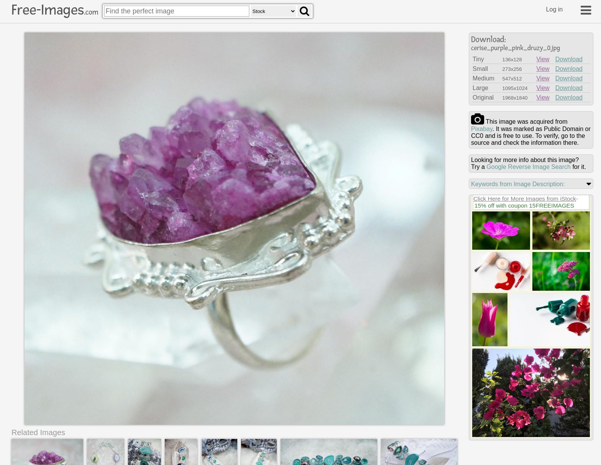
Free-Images (54, 10)
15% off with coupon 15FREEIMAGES (524, 205)
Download (569, 59)
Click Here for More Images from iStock (524, 198)
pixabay (482, 129)
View (542, 59)
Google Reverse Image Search (528, 167)
